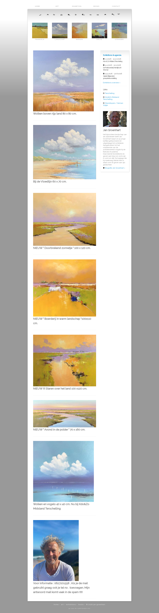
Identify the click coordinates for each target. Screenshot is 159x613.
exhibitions (71, 604)
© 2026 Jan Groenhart (95, 604)
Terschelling (109, 93)
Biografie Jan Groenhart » (115, 168)
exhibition (76, 6)
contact (116, 6)
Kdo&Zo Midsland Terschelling (111, 98)
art (57, 6)
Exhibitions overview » (111, 83)
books (96, 6)
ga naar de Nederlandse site (79, 608)
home (37, 6)
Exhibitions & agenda (112, 55)
